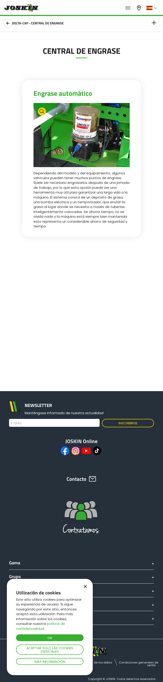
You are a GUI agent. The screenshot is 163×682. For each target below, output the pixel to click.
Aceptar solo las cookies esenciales (49, 650)
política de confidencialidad (40, 626)
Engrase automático (63, 93)
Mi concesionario (139, 8)
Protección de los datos (94, 662)
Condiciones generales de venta (138, 663)
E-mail (16, 423)
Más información (50, 661)
